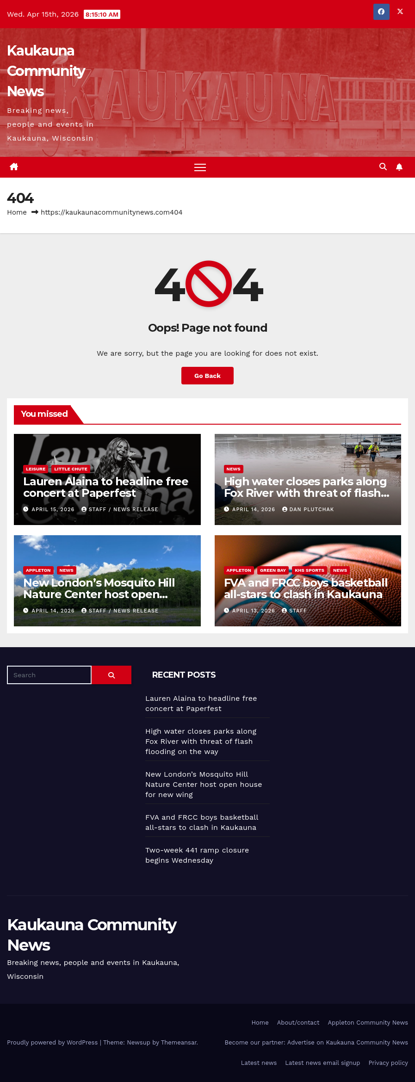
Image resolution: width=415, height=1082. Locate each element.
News (234, 468)
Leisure (35, 468)
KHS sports (309, 570)
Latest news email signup (322, 1062)
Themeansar (179, 1042)
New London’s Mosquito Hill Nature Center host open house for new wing (99, 594)
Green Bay (273, 570)
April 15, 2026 (54, 510)
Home (17, 212)
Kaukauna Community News (46, 71)
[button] (383, 166)
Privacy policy (388, 1062)
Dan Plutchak (308, 510)
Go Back (207, 375)
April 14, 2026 (255, 510)
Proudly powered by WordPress (53, 1042)
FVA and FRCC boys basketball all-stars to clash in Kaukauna (306, 588)
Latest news (259, 1062)
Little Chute (70, 468)
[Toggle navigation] (200, 167)
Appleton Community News (368, 1022)
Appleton (38, 570)
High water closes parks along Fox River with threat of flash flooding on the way (305, 493)
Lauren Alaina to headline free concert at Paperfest (105, 487)
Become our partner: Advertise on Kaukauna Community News (316, 1042)
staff (294, 611)
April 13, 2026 (254, 611)
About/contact (298, 1022)
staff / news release (120, 510)
